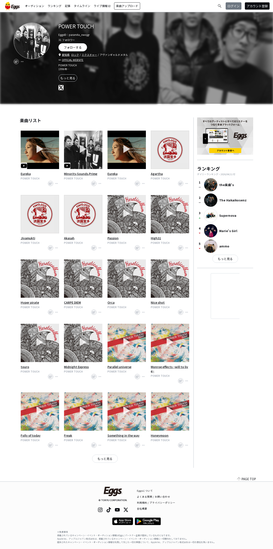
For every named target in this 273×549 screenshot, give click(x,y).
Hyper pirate (30, 302)
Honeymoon (159, 435)
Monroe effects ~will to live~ (169, 369)
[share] (16, 61)
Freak (68, 435)
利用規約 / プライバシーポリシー (156, 502)
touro (25, 367)
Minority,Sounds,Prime (80, 174)
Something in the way (123, 435)
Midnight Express (76, 367)
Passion (113, 238)
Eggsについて (145, 490)
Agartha (157, 174)
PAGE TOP (246, 479)
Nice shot (158, 302)
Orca (111, 302)
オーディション (34, 6)
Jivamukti (28, 238)
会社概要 (142, 508)
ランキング (54, 6)
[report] (22, 61)
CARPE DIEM (72, 302)
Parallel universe (119, 367)
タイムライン (82, 6)
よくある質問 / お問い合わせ (153, 496)
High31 (156, 238)
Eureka (26, 174)
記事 (67, 6)
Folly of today (31, 435)
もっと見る (67, 78)
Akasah (69, 238)
